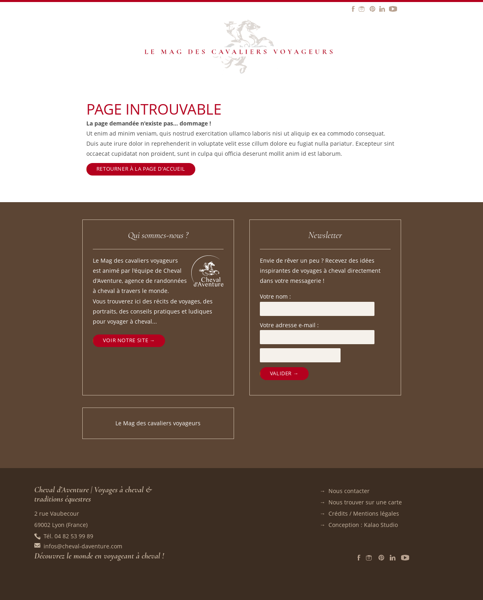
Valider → (284, 373)
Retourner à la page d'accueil (140, 168)
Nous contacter (349, 491)
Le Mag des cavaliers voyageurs (158, 423)
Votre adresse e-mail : (289, 325)
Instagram (369, 557)
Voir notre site (125, 340)
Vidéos (405, 557)
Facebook (359, 557)
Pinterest (381, 557)
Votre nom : (275, 296)
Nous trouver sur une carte (365, 502)
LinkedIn (392, 557)
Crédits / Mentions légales (363, 513)
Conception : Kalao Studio (363, 525)
